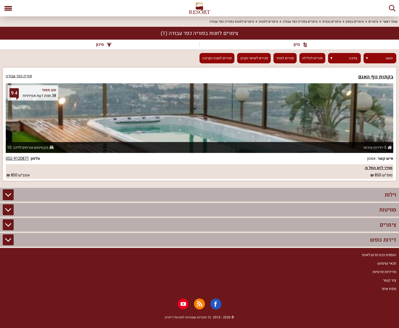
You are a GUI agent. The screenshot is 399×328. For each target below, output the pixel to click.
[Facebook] (215, 304)
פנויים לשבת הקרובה (217, 58)
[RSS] (199, 304)
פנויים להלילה (312, 58)
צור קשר (389, 280)
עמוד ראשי (390, 21)
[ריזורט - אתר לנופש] (199, 8)
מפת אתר (388, 289)
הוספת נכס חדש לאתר (378, 255)
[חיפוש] (392, 8)
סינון (104, 45)
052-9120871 (17, 158)
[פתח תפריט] (8, 8)
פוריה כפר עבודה (19, 76)
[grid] (199, 124)
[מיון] (297, 45)
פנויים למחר (285, 58)
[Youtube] (183, 304)
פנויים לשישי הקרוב (254, 58)
